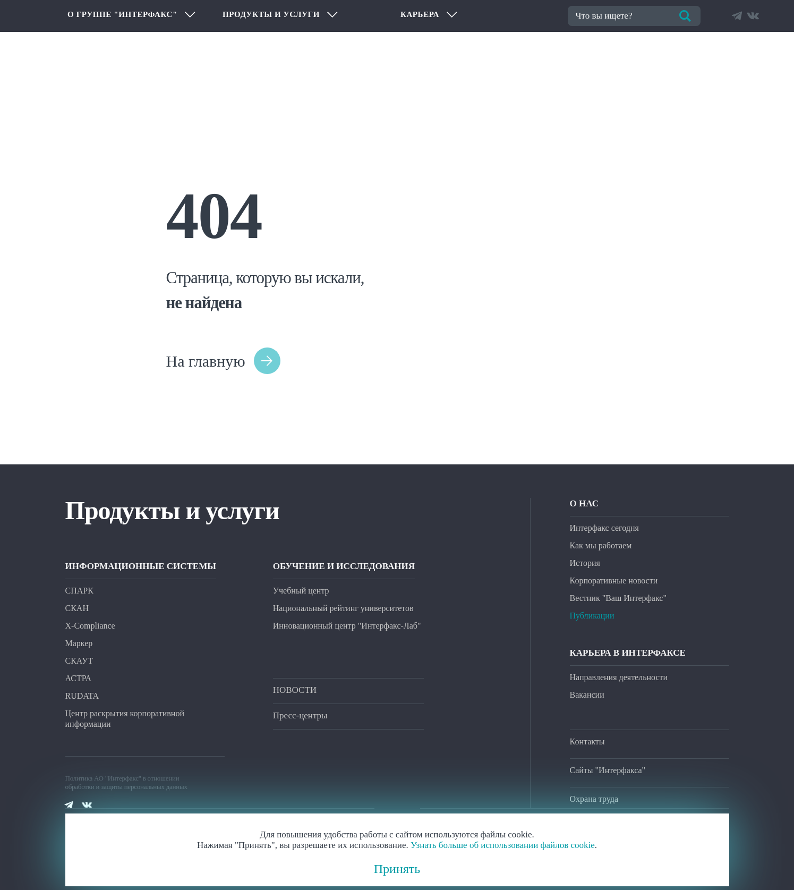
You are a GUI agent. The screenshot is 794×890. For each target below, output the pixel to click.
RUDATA (82, 695)
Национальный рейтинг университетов (343, 608)
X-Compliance (90, 625)
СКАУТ (79, 660)
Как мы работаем (601, 545)
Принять (397, 869)
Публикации (592, 615)
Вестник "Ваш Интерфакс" (618, 598)
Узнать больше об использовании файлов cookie (503, 845)
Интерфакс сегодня (604, 527)
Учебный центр (301, 590)
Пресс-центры (300, 715)
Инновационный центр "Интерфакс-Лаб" (347, 625)
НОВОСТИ (295, 690)
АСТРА (78, 678)
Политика (79, 778)
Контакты (587, 741)
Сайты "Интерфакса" (608, 770)
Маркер (79, 643)
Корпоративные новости (614, 580)
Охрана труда (594, 798)
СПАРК (79, 590)
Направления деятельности (619, 677)
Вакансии (587, 694)
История (585, 562)
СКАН (77, 608)
